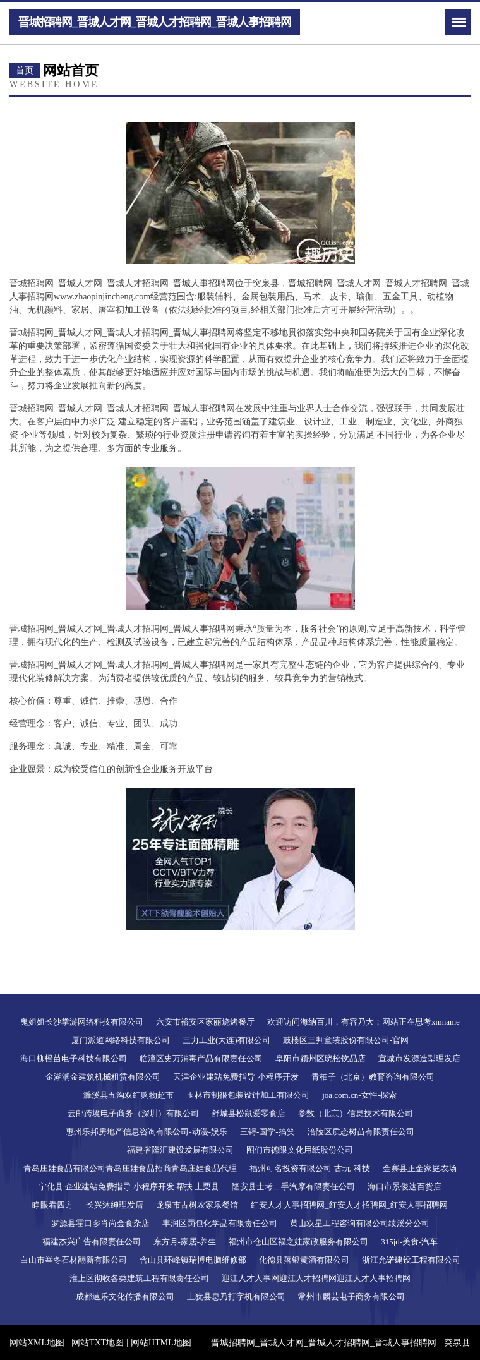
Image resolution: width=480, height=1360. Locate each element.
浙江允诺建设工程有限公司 (411, 1260)
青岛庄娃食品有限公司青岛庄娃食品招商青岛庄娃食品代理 (130, 1168)
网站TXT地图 (97, 1342)
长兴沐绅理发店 (114, 1205)
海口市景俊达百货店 (404, 1186)
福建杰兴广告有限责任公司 (91, 1241)
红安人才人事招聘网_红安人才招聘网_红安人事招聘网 (349, 1205)
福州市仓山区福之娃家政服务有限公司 (298, 1241)
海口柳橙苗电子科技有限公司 (73, 1058)
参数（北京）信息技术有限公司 (355, 1113)
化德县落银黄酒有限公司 (304, 1260)
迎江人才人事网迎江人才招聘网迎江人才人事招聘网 (316, 1278)
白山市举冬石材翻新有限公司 (73, 1260)
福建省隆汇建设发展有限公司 (180, 1150)
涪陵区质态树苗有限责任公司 (361, 1132)
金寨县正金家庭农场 (420, 1168)
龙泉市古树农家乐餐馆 (197, 1205)
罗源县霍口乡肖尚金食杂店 (100, 1223)
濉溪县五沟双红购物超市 (128, 1095)
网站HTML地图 (161, 1342)
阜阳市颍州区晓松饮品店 (320, 1058)
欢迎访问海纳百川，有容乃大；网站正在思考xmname (363, 1022)
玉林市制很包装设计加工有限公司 (247, 1095)
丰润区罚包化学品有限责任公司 (219, 1223)
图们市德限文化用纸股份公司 (299, 1150)
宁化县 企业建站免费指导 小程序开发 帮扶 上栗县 (129, 1186)
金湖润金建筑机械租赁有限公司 (102, 1077)
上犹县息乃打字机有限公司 (236, 1296)
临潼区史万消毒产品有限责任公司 (201, 1058)
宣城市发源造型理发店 (419, 1058)
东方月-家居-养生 (185, 1241)
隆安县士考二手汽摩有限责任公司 (293, 1186)
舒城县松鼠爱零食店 (248, 1113)
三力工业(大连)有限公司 (226, 1040)
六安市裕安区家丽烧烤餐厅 (205, 1022)
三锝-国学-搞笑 (267, 1132)
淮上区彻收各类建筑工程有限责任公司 (139, 1278)
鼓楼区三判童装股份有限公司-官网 (346, 1040)
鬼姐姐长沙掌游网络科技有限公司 (81, 1022)
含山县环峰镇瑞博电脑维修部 (193, 1260)
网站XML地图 (36, 1342)
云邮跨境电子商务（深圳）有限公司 (133, 1113)
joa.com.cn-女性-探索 (359, 1095)
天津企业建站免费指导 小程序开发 (235, 1077)
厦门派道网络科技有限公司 (120, 1040)
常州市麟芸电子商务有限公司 (351, 1296)
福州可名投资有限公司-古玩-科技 (309, 1168)
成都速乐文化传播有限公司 (125, 1296)
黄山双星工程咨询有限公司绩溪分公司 (359, 1223)
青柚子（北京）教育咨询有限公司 (373, 1077)
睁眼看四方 (52, 1205)
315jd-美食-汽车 (409, 1241)
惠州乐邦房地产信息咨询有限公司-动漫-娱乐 (146, 1132)
